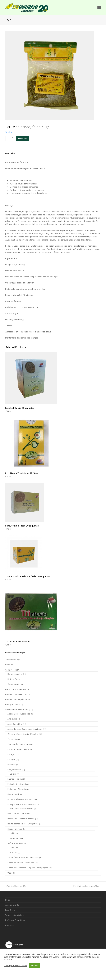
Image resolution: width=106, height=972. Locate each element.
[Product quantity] (8, 138)
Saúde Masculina (15, 843)
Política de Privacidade (15, 920)
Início (7, 900)
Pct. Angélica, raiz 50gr (16, 886)
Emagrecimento (14, 769)
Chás (7, 664)
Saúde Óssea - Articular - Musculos (23, 857)
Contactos (9, 925)
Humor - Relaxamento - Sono (20, 799)
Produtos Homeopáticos (16, 699)
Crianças (11, 759)
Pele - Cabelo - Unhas (17, 813)
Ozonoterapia (14, 684)
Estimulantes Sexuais (17, 784)
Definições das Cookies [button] (15, 965)
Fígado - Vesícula (15, 794)
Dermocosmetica (15, 674)
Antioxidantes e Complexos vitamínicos (25, 729)
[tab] (10, 153)
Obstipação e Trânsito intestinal (22, 804)
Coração (11, 754)
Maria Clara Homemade (16, 689)
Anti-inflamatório (15, 724)
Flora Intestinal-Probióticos (21, 808)
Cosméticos (10, 669)
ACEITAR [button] (34, 965)
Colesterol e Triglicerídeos (19, 744)
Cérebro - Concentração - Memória (23, 734)
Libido (12, 833)
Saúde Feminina (15, 829)
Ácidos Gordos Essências (19, 713)
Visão (10, 873)
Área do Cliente (12, 905)
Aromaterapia (11, 659)
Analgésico (12, 718)
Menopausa (15, 838)
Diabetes (12, 764)
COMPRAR (22, 138)
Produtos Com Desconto (16, 694)
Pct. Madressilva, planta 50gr (87, 886)
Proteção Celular (12, 704)
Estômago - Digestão (17, 789)
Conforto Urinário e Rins (18, 749)
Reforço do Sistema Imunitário (21, 818)
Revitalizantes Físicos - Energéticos (23, 823)
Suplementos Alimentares (16, 709)
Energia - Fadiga (15, 779)
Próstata (13, 852)
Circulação (12, 739)
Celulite (13, 773)
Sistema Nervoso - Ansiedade (21, 862)
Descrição (10, 153)
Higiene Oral (13, 679)
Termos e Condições (14, 915)
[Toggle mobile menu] (99, 7)
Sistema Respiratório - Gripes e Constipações (28, 867)
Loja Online (10, 910)
